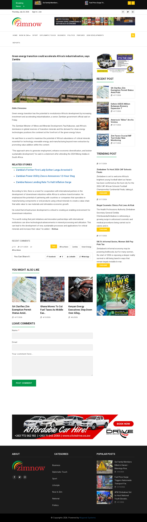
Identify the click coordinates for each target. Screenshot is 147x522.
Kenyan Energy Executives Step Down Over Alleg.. (80, 309)
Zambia (75, 247)
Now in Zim (25, 35)
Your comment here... (22, 354)
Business (62, 35)
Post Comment (24, 383)
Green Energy (86, 247)
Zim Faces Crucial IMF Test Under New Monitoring (121, 138)
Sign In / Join (37, 12)
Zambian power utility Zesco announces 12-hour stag (45, 176)
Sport (35, 35)
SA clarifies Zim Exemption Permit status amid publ (122, 90)
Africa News (64, 247)
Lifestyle (56, 485)
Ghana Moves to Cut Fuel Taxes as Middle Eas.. (51, 309)
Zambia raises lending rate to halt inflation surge (43, 182)
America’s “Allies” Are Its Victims (122, 121)
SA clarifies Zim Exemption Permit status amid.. (21, 309)
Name (15, 330)
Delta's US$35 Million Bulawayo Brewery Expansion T (120, 106)
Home (15, 35)
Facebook (51, 257)
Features (81, 35)
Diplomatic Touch (48, 35)
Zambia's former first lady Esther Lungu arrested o (44, 169)
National (55, 498)
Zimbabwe (103, 193)
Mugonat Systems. (88, 518)
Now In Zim (57, 492)
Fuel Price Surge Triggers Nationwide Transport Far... (123, 480)
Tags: (54, 246)
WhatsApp (84, 257)
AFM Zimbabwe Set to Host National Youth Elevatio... (123, 495)
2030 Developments (95, 35)
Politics (71, 35)
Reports (16, 43)
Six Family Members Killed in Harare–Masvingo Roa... (123, 465)
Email (14, 342)
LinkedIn (71, 257)
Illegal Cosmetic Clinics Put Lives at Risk (115, 205)
